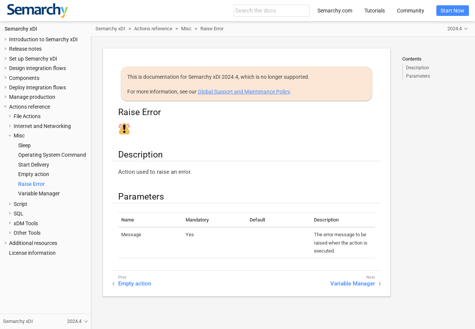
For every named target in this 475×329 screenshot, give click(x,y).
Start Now (452, 11)
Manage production (32, 97)
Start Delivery (33, 165)
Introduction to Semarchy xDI (43, 39)
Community (410, 11)
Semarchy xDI (21, 29)
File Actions (27, 116)
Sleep (24, 145)
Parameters (418, 76)
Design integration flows (37, 68)
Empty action (33, 174)
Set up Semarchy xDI (33, 59)
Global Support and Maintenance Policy (244, 92)
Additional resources (33, 243)
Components (24, 78)
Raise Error (31, 184)
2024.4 (454, 28)
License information (32, 253)
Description (417, 67)
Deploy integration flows (37, 87)
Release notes (25, 49)
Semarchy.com (334, 11)
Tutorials (374, 11)
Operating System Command (52, 155)
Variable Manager (39, 193)
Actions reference (29, 107)
